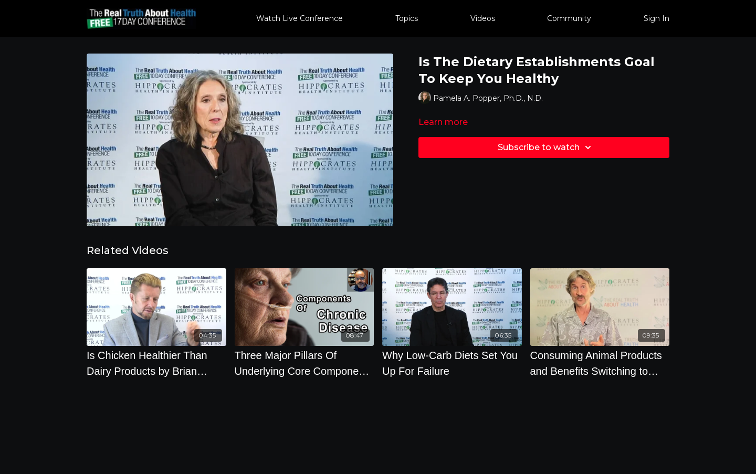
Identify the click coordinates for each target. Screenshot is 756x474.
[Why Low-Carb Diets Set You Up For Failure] (452, 363)
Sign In (656, 18)
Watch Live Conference (299, 18)
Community (569, 18)
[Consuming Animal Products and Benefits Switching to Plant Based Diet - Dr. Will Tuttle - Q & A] (600, 363)
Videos (482, 18)
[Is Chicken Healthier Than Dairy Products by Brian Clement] (156, 363)
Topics (406, 18)
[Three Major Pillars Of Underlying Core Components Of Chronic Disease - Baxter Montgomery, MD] (304, 363)
